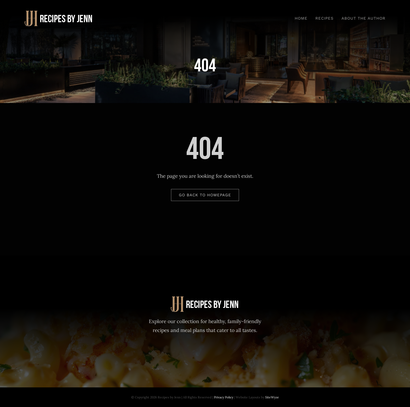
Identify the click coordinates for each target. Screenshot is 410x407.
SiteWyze (272, 397)
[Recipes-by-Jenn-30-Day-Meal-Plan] (59, 13)
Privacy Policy (223, 397)
